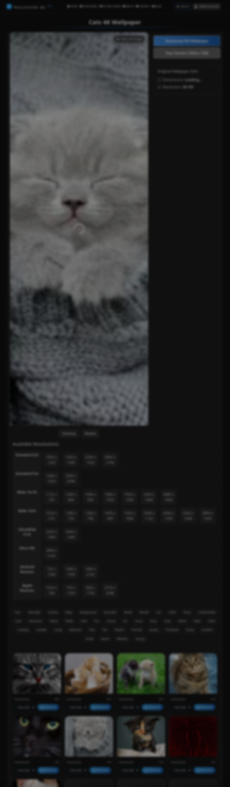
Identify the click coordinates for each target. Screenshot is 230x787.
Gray (153, 621)
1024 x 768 (51, 590)
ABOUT (128, 6)
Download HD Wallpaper (187, 40)
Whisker (122, 639)
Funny (111, 621)
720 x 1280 (51, 572)
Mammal (75, 630)
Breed (128, 612)
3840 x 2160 (51, 553)
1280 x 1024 (51, 478)
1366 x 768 (90, 516)
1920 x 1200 (129, 497)
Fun (96, 621)
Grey (167, 621)
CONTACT (143, 6)
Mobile (90, 433)
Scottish (207, 630)
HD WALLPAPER (110, 6)
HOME (72, 6)
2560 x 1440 (188, 516)
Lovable (41, 630)
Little (211, 621)
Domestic (35, 621)
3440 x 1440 (70, 534)
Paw (92, 630)
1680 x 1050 (109, 497)
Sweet (105, 639)
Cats (18, 612)
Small (89, 639)
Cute (18, 621)
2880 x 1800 (168, 497)
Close (187, 612)
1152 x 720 (51, 497)
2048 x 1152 (149, 516)
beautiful (110, 612)
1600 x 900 (109, 516)
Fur (125, 621)
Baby (68, 612)
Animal (53, 612)
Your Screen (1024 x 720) (187, 53)
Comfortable (206, 612)
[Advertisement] (187, 125)
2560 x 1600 (149, 497)
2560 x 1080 (51, 534)
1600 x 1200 (51, 460)
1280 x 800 (70, 497)
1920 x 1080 (129, 516)
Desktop (69, 433)
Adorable (34, 612)
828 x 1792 (90, 590)
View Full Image (129, 39)
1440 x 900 (90, 497)
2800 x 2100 (109, 460)
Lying (58, 630)
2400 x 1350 (168, 516)
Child (172, 612)
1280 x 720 (70, 516)
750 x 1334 (70, 590)
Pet (105, 630)
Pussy (190, 630)
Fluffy (69, 621)
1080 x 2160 (90, 572)
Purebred (172, 630)
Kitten (182, 621)
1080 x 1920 (70, 572)
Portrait (137, 630)
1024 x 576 (51, 516)
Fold (83, 621)
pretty (154, 630)
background (88, 612)
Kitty (197, 621)
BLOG (156, 6)
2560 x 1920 (90, 460)
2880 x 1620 (207, 516)
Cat (158, 612)
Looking (23, 630)
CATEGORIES (89, 6)
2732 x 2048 (109, 590)
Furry (138, 621)
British (144, 612)
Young (140, 639)
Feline (54, 621)
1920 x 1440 (70, 460)
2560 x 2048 (70, 478)
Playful (119, 630)
